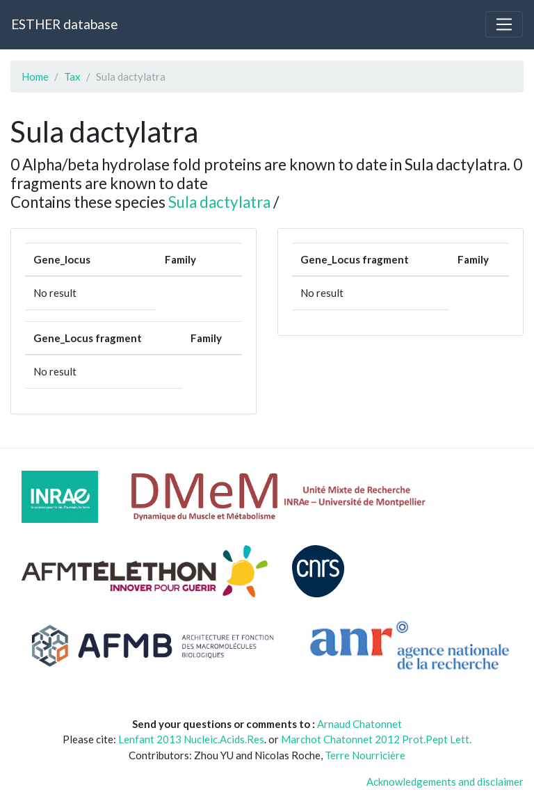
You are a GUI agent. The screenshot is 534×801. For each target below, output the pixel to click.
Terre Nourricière (365, 755)
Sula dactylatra (219, 202)
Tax (72, 76)
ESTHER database (64, 24)
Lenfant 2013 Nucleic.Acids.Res (191, 739)
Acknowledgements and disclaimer (445, 781)
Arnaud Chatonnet (359, 724)
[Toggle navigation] (504, 24)
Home (35, 76)
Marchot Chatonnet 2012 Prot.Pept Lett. (376, 739)
